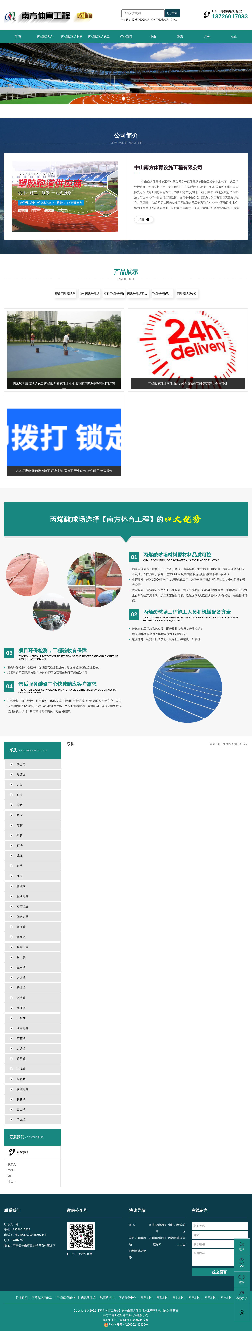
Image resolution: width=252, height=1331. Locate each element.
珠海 (180, 36)
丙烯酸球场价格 (187, 293)
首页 (212, 743)
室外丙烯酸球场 (178, 19)
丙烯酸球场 (44, 36)
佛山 (234, 36)
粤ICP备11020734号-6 (134, 1319)
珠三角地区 (224, 743)
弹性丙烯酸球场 (159, 19)
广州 (207, 36)
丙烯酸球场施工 (99, 36)
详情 (143, 219)
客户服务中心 (128, 1297)
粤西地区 (163, 1297)
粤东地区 (147, 1297)
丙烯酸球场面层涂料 (138, 293)
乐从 (245, 743)
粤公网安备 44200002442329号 (126, 1325)
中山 (153, 36)
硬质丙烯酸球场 (140, 19)
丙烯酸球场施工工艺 (163, 293)
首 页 (17, 36)
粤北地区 (179, 1297)
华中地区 (227, 1297)
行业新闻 (126, 36)
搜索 (172, 13)
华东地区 (195, 1297)
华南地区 (211, 1297)
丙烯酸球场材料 (72, 36)
